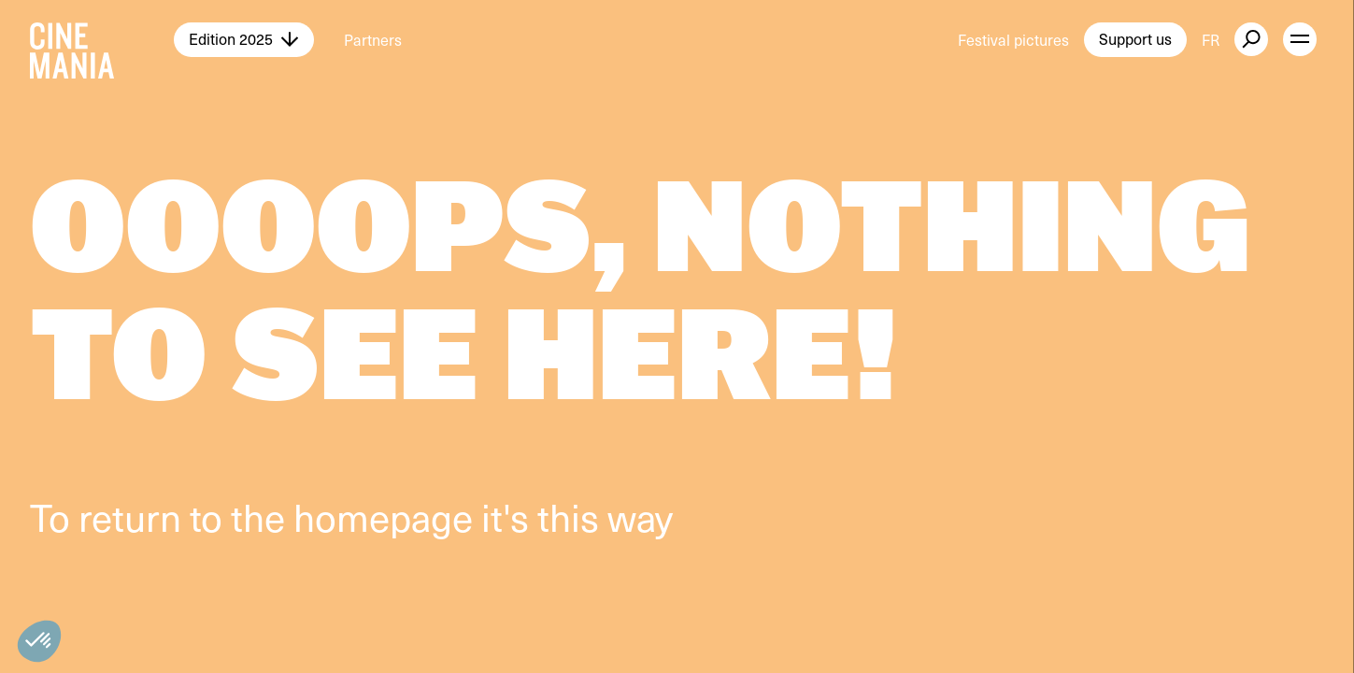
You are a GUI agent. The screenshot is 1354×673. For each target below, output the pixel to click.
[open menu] (1300, 39)
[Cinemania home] (102, 39)
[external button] (1251, 39)
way (640, 516)
